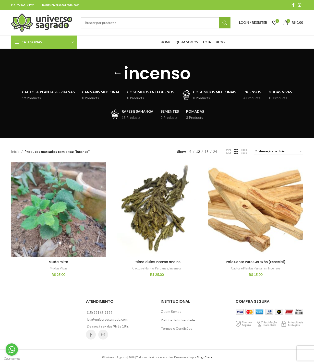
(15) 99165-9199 (22, 5)
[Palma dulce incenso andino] (157, 209)
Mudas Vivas (58, 267)
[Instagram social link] (299, 5)
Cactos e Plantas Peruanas (150, 267)
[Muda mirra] (58, 209)
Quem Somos (171, 311)
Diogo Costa (204, 356)
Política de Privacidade (178, 319)
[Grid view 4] (244, 151)
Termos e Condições (176, 328)
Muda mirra (58, 260)
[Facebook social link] (293, 5)
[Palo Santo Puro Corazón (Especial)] (256, 209)
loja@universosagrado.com (60, 5)
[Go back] (117, 73)
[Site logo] (41, 22)
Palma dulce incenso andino (157, 260)
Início (15, 151)
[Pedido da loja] (278, 151)
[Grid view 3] (236, 151)
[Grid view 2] (228, 151)
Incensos (176, 267)
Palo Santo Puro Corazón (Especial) (256, 260)
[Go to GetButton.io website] (12, 359)
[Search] (155, 22)
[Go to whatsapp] (12, 349)
